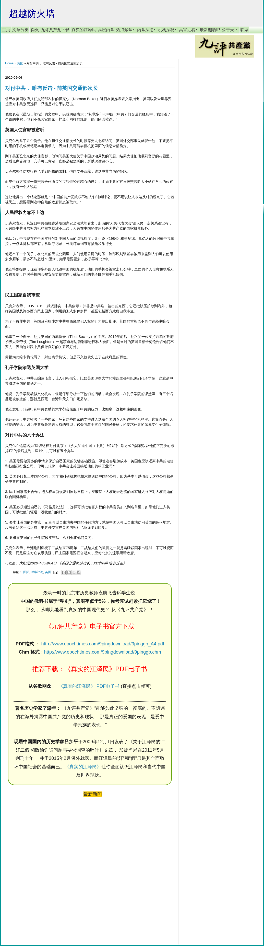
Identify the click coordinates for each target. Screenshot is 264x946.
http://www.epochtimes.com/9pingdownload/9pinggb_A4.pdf (102, 643)
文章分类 (20, 30)
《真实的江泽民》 (83, 766)
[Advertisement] (43, 868)
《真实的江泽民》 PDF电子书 (88, 686)
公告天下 (230, 30)
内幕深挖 (146, 29)
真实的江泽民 (83, 30)
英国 (20, 63)
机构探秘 (167, 29)
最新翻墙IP (210, 30)
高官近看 (188, 29)
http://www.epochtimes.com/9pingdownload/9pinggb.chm (102, 652)
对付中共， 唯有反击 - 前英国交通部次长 (51, 88)
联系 (244, 30)
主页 (6, 30)
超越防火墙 (32, 13)
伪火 (35, 30)
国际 (26, 572)
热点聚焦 (125, 29)
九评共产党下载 (55, 30)
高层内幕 (106, 30)
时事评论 (37, 572)
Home (9, 63)
